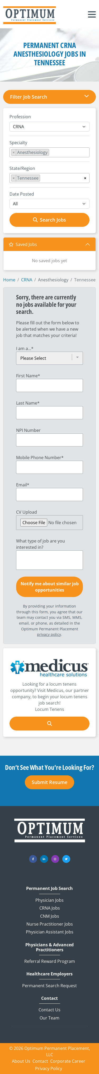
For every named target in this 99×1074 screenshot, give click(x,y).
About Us (21, 1061)
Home (9, 280)
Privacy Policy (48, 1068)
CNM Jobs (49, 916)
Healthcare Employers (49, 973)
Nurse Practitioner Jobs (49, 924)
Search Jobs (49, 220)
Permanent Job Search (49, 888)
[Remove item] (13, 152)
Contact (49, 998)
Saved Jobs (23, 244)
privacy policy (49, 634)
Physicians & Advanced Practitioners (49, 947)
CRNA (26, 280)
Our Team (49, 1018)
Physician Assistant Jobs (49, 932)
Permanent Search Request (49, 986)
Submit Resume (49, 782)
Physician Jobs (49, 900)
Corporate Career (67, 1061)
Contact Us (49, 1010)
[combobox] (49, 152)
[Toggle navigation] (92, 15)
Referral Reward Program (49, 961)
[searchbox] (52, 153)
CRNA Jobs (49, 908)
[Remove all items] (85, 177)
